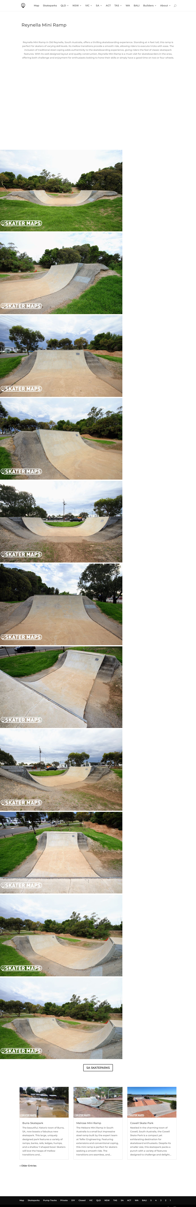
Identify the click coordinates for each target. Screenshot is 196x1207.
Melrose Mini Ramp (88, 1104)
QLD (63, 6)
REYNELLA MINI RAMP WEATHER (98, 120)
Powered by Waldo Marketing (37, 1189)
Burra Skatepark (32, 1104)
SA (97, 6)
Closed (82, 1181)
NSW (76, 6)
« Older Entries (28, 1146)
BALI (136, 6)
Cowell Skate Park (141, 1104)
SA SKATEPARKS (98, 1048)
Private (64, 1181)
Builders (148, 6)
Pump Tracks (50, 1181)
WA (128, 6)
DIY (73, 1181)
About (164, 6)
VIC (87, 6)
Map (36, 6)
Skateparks (50, 6)
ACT (108, 6)
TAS (116, 6)
